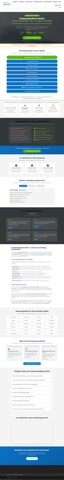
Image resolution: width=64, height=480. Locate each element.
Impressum (21, 474)
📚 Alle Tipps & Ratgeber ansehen (32, 363)
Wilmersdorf (25, 323)
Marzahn (13, 330)
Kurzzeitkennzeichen (37, 1)
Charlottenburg (12, 317)
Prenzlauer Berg (12, 333)
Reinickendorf (38, 323)
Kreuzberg (38, 317)
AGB (12, 474)
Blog (60, 1)
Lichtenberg (51, 323)
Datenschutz (16, 474)
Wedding (12, 323)
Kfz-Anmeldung (24, 254)
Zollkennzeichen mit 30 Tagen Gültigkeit (41, 303)
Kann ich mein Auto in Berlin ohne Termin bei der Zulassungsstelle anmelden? (28, 380)
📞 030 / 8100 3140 (32, 458)
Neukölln (13, 320)
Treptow (38, 330)
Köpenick (25, 327)
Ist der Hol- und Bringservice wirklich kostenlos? (22, 388)
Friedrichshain (25, 317)
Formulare (8, 474)
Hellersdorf (12, 327)
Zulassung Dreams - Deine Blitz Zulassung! (7, 479)
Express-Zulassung (24, 300)
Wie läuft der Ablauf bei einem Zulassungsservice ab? (23, 396)
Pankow (25, 330)
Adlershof (38, 333)
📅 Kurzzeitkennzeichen (32, 83)
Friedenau (25, 333)
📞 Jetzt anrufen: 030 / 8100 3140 (32, 37)
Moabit (51, 330)
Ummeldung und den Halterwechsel (38, 254)
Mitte (51, 317)
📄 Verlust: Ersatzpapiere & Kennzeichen (32, 87)
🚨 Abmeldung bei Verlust (32, 80)
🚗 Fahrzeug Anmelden (32, 65)
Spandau (25, 320)
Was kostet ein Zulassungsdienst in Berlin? (21, 392)
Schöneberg (38, 327)
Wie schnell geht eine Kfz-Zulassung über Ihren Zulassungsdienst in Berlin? (27, 376)
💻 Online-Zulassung (32, 72)
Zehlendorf (51, 327)
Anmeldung (15, 1)
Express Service (28, 1)
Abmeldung (55, 1)
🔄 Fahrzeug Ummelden (32, 68)
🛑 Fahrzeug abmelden (32, 76)
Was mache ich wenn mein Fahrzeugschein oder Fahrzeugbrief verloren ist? (27, 409)
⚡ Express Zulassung (32, 61)
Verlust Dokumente (47, 1)
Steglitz (38, 320)
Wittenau (51, 333)
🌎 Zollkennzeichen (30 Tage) (32, 91)
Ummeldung (21, 1)
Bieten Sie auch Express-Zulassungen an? (20, 400)
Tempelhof (51, 320)
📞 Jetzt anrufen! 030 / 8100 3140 (32, 57)
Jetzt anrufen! (58, 5)
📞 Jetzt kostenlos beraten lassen (32, 151)
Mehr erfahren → (23, 190)
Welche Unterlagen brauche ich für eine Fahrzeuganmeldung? (25, 384)
